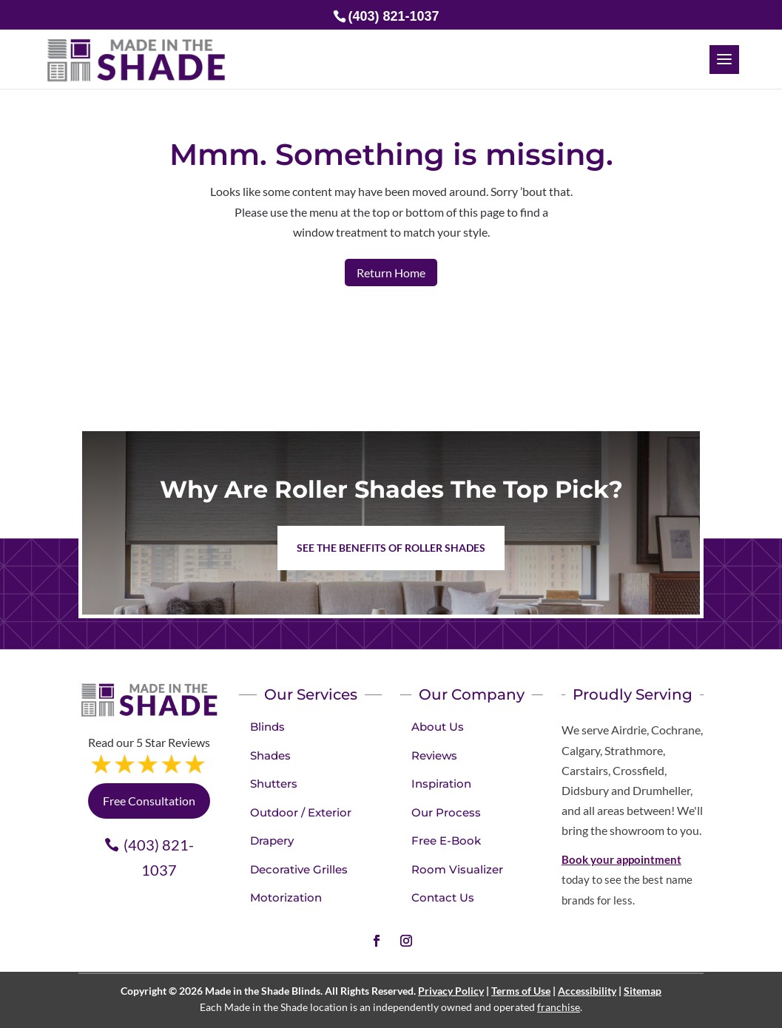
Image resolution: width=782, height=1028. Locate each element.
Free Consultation (149, 801)
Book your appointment (621, 859)
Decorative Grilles (299, 869)
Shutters (273, 784)
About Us (437, 727)
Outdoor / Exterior (300, 812)
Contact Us (442, 897)
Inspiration (441, 784)
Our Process (446, 812)
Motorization (286, 897)
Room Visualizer (457, 869)
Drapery (272, 840)
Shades (270, 755)
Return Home (391, 273)
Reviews (434, 755)
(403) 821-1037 (159, 857)
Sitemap (642, 990)
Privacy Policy (451, 990)
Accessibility (587, 990)
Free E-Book (446, 840)
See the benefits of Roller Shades (391, 547)
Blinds (267, 727)
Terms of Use (520, 990)
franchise (558, 1007)
